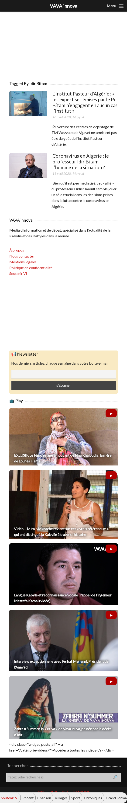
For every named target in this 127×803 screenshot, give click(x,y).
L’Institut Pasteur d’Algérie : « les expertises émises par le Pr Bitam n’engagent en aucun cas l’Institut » (84, 102)
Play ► (65, 792)
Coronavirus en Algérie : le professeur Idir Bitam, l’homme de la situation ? (80, 161)
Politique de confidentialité (30, 267)
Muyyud (78, 117)
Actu (41, 792)
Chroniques (93, 798)
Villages (61, 798)
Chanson (44, 798)
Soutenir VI (18, 273)
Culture (52, 792)
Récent (28, 798)
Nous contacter (21, 256)
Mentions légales (23, 262)
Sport (75, 798)
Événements (81, 792)
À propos (16, 250)
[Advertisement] (63, 44)
